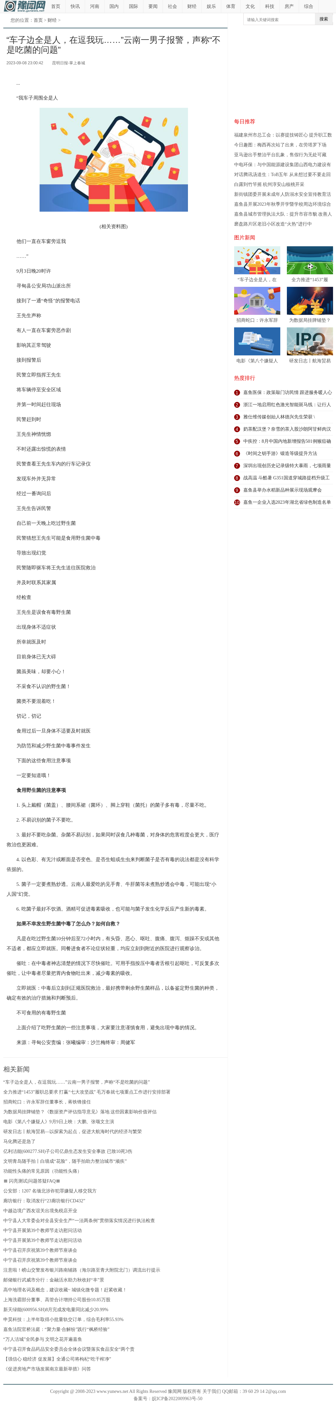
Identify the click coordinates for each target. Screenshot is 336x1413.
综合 (308, 6)
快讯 (75, 6)
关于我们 (211, 1391)
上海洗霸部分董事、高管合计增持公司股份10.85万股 (57, 1299)
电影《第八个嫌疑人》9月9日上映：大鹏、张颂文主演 (58, 1121)
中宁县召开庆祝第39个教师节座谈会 (40, 1250)
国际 (133, 6)
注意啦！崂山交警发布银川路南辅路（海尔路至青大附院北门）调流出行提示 (81, 1270)
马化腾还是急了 (19, 1141)
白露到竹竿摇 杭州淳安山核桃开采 (269, 184)
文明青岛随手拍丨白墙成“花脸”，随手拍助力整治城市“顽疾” (65, 1161)
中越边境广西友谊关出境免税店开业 (40, 1210)
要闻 (153, 6)
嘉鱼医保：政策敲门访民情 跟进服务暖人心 (287, 392)
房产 (289, 6)
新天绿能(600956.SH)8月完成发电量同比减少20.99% (55, 1309)
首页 (55, 6)
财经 (192, 6)
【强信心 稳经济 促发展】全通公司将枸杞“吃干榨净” (57, 1359)
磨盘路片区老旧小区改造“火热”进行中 (273, 224)
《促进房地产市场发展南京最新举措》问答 (47, 1369)
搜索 (324, 18)
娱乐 (211, 6)
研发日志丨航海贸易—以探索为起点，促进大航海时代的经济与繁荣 (72, 1131)
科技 (269, 6)
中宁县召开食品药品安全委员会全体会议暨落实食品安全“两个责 (69, 1349)
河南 (94, 6)
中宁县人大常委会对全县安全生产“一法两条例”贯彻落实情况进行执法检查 (79, 1220)
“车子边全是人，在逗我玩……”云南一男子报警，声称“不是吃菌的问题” (76, 1082)
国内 (114, 6)
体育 (230, 6)
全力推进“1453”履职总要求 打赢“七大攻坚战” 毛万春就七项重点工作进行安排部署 (87, 1092)
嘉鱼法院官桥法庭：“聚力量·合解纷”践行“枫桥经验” (56, 1329)
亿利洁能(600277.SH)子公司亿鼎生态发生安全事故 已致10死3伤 (67, 1151)
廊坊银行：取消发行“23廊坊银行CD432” (44, 1200)
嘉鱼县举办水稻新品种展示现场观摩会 (282, 490)
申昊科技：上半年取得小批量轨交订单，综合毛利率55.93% (63, 1319)
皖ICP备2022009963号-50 (177, 1398)
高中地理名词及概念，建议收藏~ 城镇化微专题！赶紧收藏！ (65, 1289)
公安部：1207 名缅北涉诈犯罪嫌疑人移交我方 (50, 1190)
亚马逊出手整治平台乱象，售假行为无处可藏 (280, 154)
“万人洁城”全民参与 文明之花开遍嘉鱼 (42, 1339)
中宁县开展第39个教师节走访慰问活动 (42, 1230)
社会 (172, 6)
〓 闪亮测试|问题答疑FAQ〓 (31, 1181)
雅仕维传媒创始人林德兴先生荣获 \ (279, 416)
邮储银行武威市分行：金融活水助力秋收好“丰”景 (53, 1280)
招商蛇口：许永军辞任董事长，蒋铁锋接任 (47, 1101)
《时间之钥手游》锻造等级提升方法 (280, 453)
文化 (250, 6)
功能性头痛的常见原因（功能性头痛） (42, 1171)
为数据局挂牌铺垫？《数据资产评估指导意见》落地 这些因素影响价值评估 (80, 1111)
